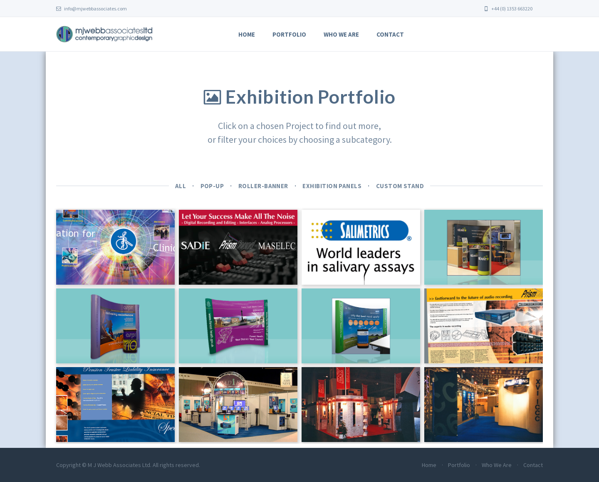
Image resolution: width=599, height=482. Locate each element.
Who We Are (341, 34)
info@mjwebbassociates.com (91, 8)
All (180, 186)
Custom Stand (400, 186)
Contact (390, 34)
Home (246, 34)
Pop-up (212, 186)
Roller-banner (263, 186)
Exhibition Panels (331, 186)
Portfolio (289, 34)
